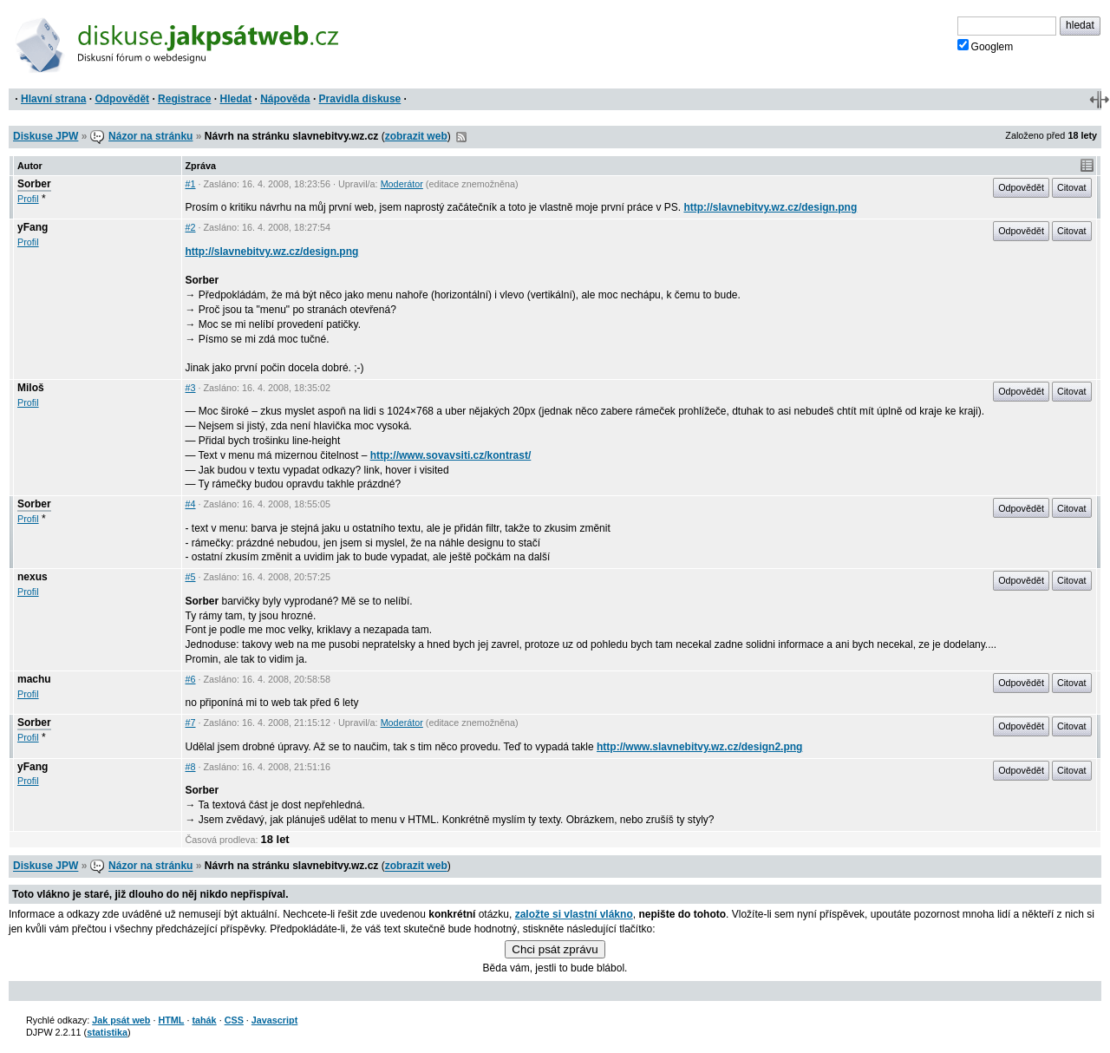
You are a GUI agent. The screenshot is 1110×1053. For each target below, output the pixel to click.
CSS (234, 1020)
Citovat (1072, 187)
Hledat (235, 99)
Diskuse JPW (45, 136)
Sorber (34, 184)
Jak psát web (121, 1020)
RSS (461, 137)
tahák (204, 1020)
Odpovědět (122, 99)
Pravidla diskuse (360, 99)
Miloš (30, 388)
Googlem (985, 46)
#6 (191, 679)
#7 (191, 722)
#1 (191, 184)
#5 (191, 577)
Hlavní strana (53, 99)
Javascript (274, 1020)
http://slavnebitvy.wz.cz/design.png (770, 207)
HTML (171, 1020)
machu (34, 679)
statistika (107, 1032)
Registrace (184, 99)
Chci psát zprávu (554, 949)
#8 (191, 767)
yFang (32, 227)
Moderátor (402, 184)
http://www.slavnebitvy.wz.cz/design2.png (699, 747)
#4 (191, 504)
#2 (191, 227)
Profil (28, 198)
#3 (191, 388)
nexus (32, 577)
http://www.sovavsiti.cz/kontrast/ (451, 455)
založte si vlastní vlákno (574, 914)
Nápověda (285, 99)
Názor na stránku (150, 136)
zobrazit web (416, 136)
